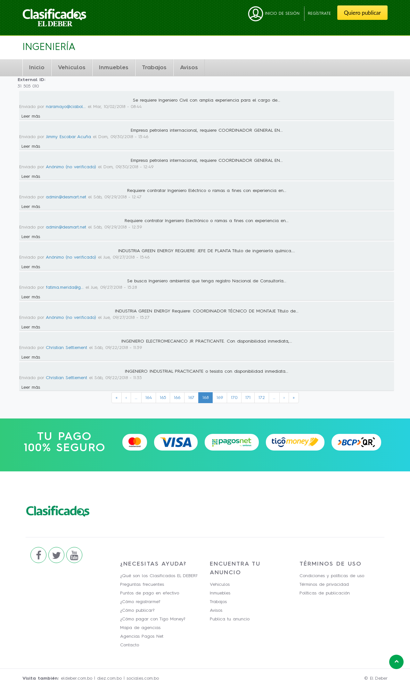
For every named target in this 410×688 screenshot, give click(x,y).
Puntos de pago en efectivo (149, 593)
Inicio (37, 67)
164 (148, 397)
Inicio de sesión (273, 14)
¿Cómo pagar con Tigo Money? (152, 619)
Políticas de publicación (324, 593)
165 (163, 397)
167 (191, 397)
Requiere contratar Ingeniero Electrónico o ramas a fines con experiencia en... (207, 221)
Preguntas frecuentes (142, 584)
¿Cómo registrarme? (140, 602)
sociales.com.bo (143, 678)
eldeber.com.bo (76, 678)
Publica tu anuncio (230, 619)
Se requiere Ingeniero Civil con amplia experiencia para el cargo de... (206, 100)
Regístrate (319, 14)
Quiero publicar (362, 12)
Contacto (129, 645)
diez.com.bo (109, 678)
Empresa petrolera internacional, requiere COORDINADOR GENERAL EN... (207, 130)
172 (261, 397)
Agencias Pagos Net (141, 636)
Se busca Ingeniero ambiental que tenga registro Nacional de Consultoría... (206, 281)
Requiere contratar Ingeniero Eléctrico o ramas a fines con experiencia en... (206, 190)
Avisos (189, 67)
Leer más (30, 116)
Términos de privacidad (324, 584)
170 (234, 397)
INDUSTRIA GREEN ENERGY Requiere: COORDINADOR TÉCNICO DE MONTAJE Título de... (207, 311)
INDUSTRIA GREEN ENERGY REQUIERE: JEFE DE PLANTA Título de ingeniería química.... (206, 251)
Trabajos (154, 67)
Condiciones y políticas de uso (331, 576)
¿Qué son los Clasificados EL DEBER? (158, 576)
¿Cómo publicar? (137, 610)
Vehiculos (72, 67)
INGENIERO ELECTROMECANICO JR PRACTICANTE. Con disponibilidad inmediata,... (206, 341)
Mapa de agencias (140, 628)
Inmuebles (113, 67)
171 (247, 397)
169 (220, 397)
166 (177, 397)
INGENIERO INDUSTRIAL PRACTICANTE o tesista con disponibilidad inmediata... (206, 371)
